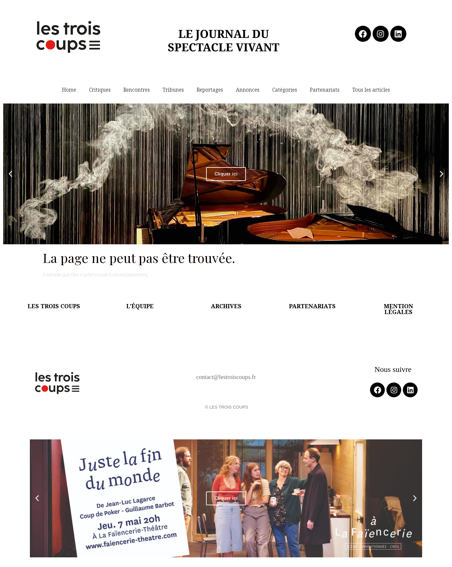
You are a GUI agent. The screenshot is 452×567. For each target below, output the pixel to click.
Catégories (284, 89)
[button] (10, 174)
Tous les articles (371, 89)
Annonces (247, 89)
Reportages (210, 89)
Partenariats (324, 89)
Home (69, 89)
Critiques (100, 89)
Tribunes (173, 89)
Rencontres (136, 89)
